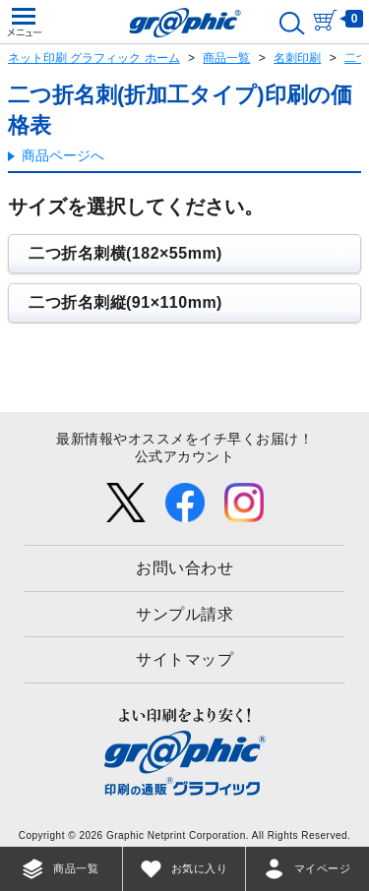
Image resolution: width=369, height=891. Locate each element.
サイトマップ (184, 659)
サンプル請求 (184, 614)
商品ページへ (63, 155)
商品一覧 (226, 58)
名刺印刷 (297, 58)
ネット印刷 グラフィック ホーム (94, 58)
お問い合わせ (184, 568)
